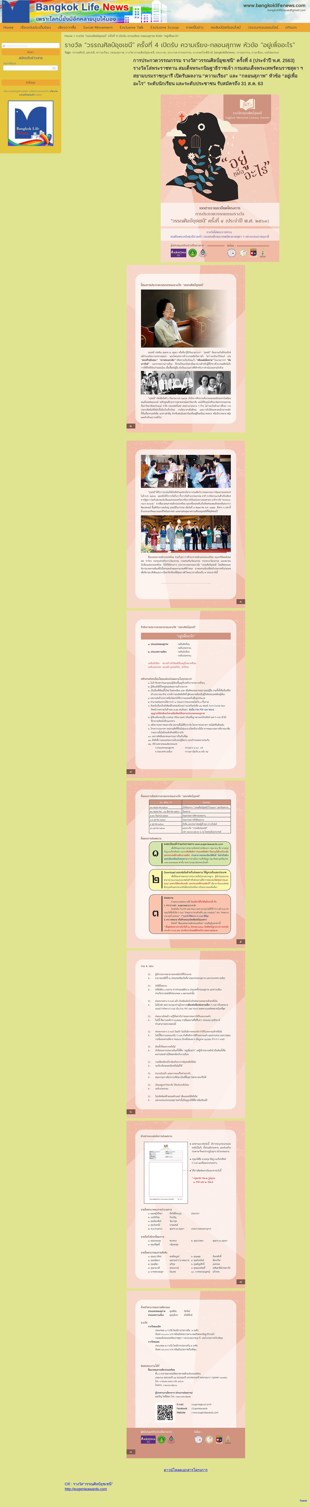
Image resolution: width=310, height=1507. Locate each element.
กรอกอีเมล (9, 63)
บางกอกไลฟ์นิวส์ (203, 52)
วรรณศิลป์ (78, 52)
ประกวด (161, 52)
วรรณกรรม (243, 52)
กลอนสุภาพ (117, 52)
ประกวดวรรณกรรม (179, 52)
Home (69, 36)
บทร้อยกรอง (272, 52)
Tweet (303, 1500)
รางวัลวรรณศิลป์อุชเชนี (139, 52)
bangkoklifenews (224, 52)
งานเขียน (257, 52)
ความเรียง (102, 52)
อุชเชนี (90, 52)
